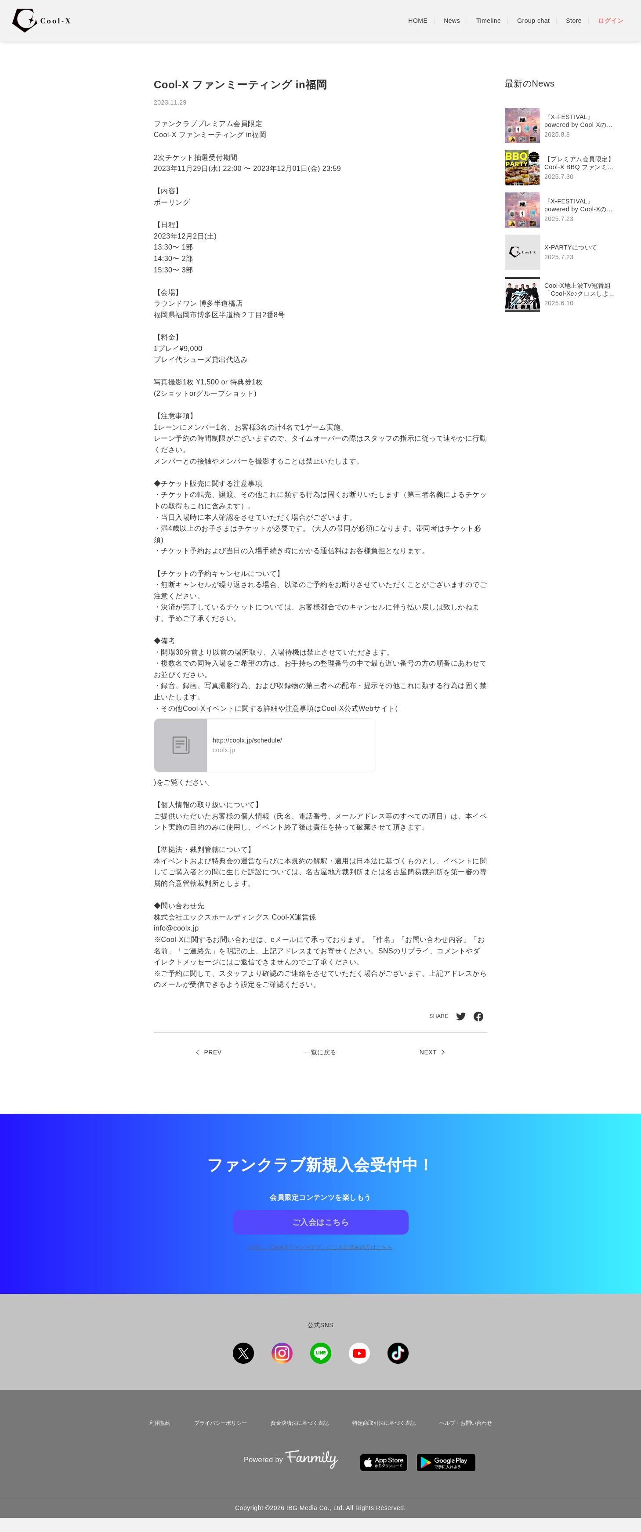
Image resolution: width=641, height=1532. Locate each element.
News (452, 20)
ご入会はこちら (320, 1233)
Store (574, 20)
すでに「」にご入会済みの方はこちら (320, 1269)
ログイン (610, 20)
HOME (417, 20)
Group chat (533, 20)
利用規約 (153, 1444)
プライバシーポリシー (214, 1444)
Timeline (488, 20)
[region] (564, 210)
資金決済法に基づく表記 (296, 1444)
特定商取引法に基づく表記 (384, 1444)
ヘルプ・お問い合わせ (469, 1444)
